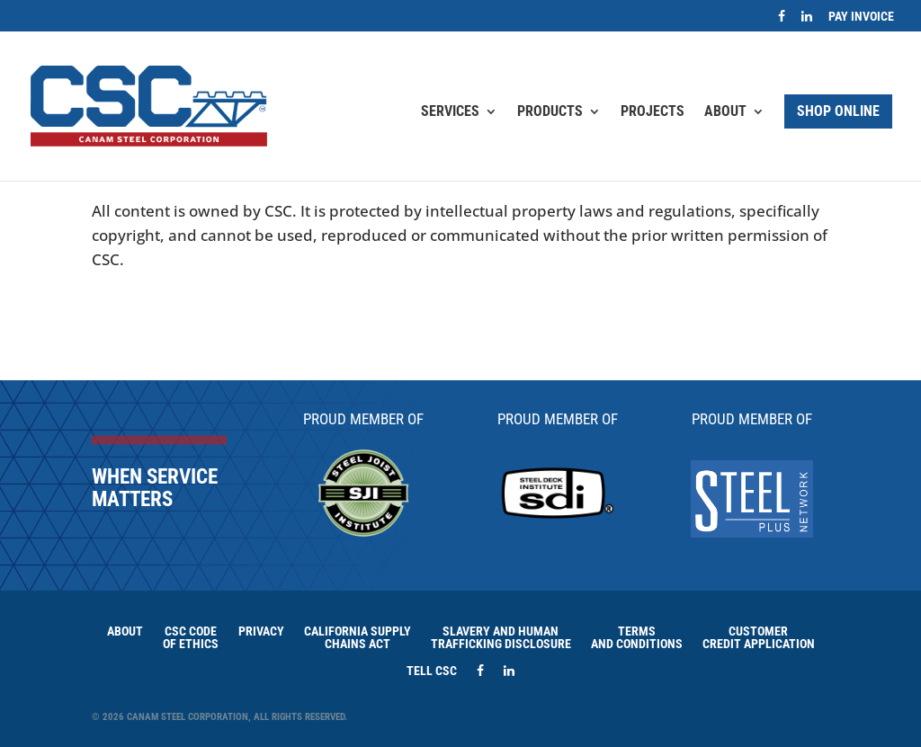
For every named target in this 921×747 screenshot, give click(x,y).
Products (550, 112)
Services (450, 112)
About (725, 112)
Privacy (261, 631)
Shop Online (838, 111)
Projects (652, 112)
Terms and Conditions (637, 637)
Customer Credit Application (758, 637)
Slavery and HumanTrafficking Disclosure (501, 637)
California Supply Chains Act (357, 637)
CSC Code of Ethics (191, 637)
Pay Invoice (861, 16)
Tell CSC (432, 670)
